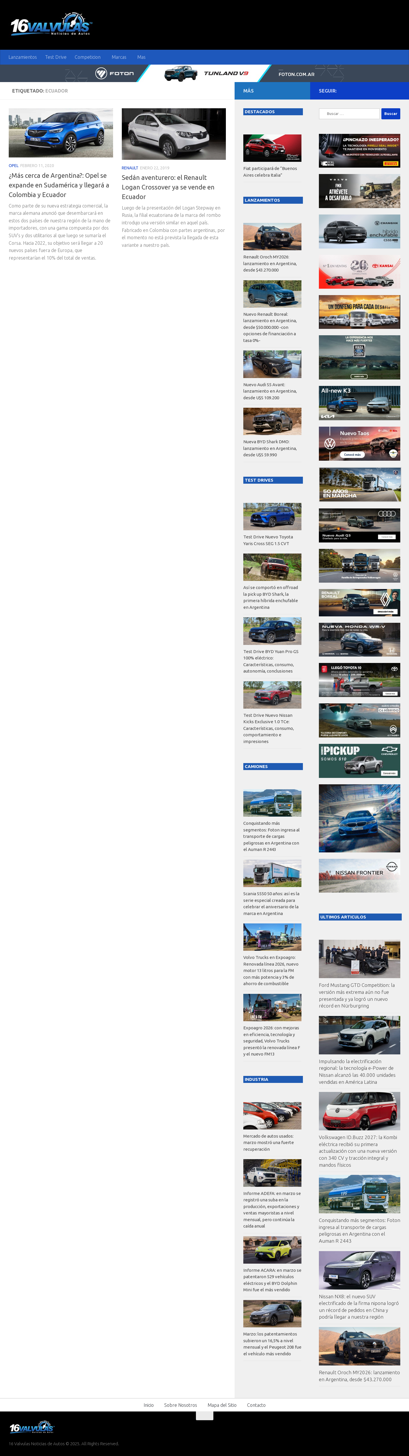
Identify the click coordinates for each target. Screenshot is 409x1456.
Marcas (119, 57)
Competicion (88, 57)
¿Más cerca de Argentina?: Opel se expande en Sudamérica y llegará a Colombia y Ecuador (59, 185)
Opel (14, 165)
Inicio (149, 1405)
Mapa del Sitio (222, 1405)
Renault (130, 168)
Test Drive (56, 57)
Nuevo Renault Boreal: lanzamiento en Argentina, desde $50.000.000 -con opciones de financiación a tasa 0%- (270, 327)
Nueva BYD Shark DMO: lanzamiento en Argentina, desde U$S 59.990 (270, 448)
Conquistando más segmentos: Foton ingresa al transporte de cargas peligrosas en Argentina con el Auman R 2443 (271, 836)
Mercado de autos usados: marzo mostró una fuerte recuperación (268, 1143)
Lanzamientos (22, 57)
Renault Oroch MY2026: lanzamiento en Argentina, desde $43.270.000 (270, 263)
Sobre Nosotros (180, 1405)
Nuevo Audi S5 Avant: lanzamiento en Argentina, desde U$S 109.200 (270, 391)
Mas (141, 57)
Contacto (256, 1405)
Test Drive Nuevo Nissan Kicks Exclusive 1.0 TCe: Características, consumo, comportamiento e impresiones (268, 728)
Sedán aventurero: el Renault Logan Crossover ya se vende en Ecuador (168, 187)
